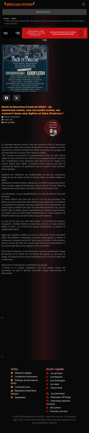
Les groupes (54, 373)
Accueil (6, 18)
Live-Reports (54, 376)
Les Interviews (55, 393)
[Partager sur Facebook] (6, 98)
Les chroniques (55, 380)
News (14, 18)
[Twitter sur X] (16, 98)
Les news (52, 384)
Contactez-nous (22, 387)
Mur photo (53, 407)
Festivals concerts (57, 411)
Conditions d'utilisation (26, 376)
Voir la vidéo (8, 122)
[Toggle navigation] (83, 4)
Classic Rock (54, 387)
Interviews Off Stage (58, 397)
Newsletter (20, 397)
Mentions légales (23, 372)
